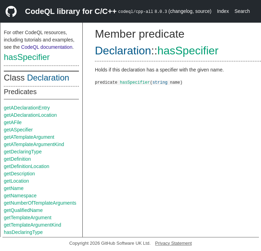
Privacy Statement (173, 243)
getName (14, 188)
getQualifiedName (23, 210)
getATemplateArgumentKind (34, 144)
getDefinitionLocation (26, 166)
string (160, 82)
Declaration (48, 77)
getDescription (19, 173)
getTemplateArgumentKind (32, 225)
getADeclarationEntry (27, 108)
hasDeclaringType (23, 232)
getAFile (13, 122)
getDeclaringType (23, 151)
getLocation (16, 181)
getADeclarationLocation (30, 115)
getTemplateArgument (27, 217)
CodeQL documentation (46, 47)
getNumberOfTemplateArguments (40, 203)
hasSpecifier (27, 57)
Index (223, 11)
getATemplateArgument (29, 137)
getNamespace (20, 195)
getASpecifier (18, 129)
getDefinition (17, 159)
